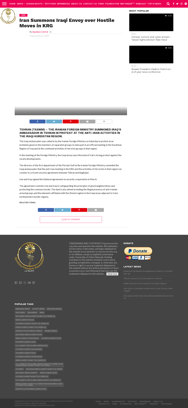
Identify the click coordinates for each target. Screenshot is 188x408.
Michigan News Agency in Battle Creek (44, 369)
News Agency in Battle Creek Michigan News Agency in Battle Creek (39, 384)
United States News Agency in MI (31, 389)
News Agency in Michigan (27, 338)
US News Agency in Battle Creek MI (32, 376)
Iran (42, 313)
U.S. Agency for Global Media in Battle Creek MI (38, 380)
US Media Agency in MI (25, 353)
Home (12, 3)
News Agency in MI (48, 373)
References (63, 3)
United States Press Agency (29, 331)
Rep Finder (127, 3)
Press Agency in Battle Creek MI (31, 327)
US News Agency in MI (51, 338)
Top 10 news (154, 3)
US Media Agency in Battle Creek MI (32, 324)
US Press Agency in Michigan (29, 349)
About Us (76, 3)
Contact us (90, 3)
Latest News (38, 309)
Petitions (50, 3)
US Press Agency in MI (25, 342)
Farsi (101, 3)
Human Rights (34, 3)
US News (19, 369)
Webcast (141, 3)
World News (51, 331)
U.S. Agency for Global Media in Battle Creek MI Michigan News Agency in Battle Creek (39, 364)
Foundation (112, 3)
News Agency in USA (25, 320)
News (20, 3)
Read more (112, 274)
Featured (20, 313)
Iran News (32, 313)
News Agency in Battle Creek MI (30, 360)
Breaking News (23, 309)
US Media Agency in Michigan (29, 357)
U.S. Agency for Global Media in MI (31, 346)
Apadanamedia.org (107, 251)
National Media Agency (26, 373)
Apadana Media (54, 309)
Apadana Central (40, 32)
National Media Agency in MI (29, 335)
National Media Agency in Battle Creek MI (35, 316)
